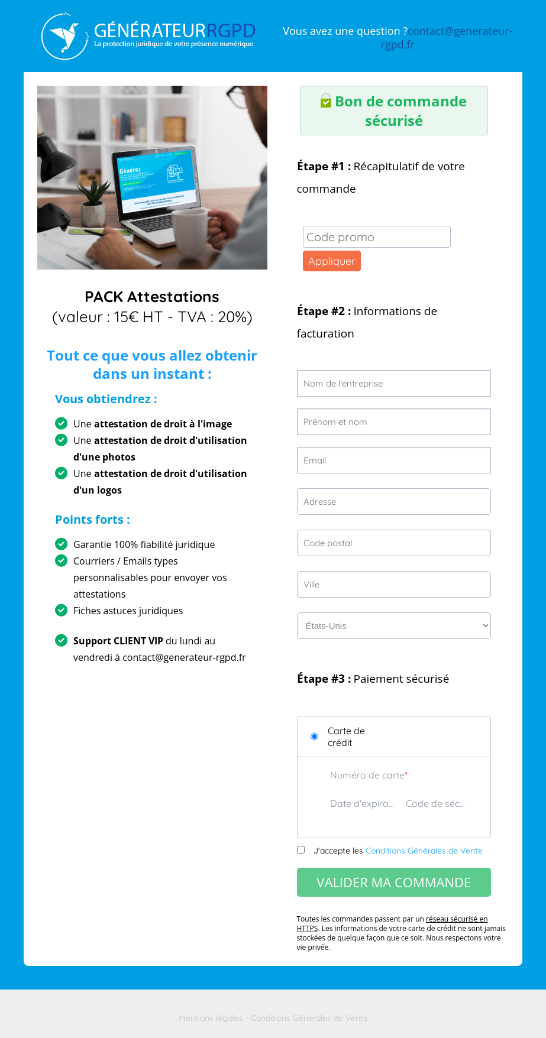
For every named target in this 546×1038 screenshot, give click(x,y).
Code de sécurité (438, 803)
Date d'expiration (362, 803)
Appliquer (332, 261)
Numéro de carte (367, 775)
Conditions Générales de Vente (424, 850)
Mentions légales (211, 1018)
